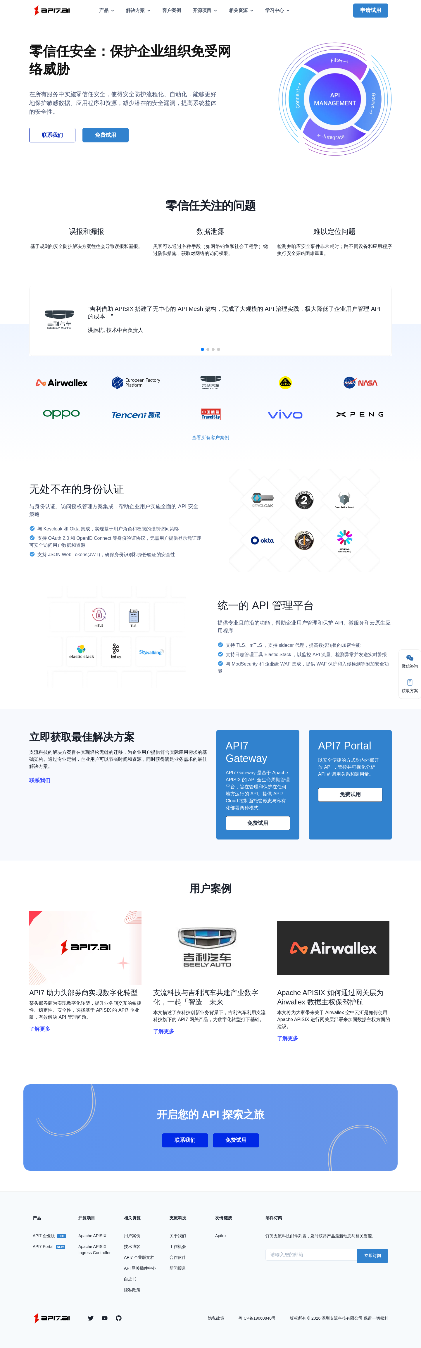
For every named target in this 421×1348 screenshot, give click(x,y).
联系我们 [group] (185, 1140)
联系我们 (52, 135)
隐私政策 (216, 1318)
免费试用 (257, 823)
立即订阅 (372, 1255)
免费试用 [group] (105, 135)
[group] (86, 948)
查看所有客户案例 (210, 437)
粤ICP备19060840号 (257, 1318)
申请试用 (370, 10)
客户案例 (171, 10)
